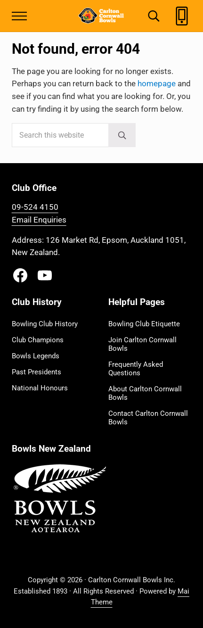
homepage (157, 83)
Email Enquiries (39, 219)
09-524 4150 (35, 207)
